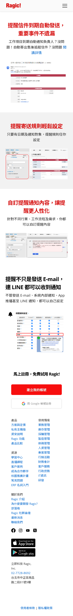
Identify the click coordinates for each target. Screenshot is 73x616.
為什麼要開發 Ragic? (24, 504)
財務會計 (44, 462)
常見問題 (17, 480)
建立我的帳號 (36, 390)
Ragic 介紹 (18, 499)
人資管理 (44, 448)
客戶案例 (17, 466)
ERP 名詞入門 (20, 485)
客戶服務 (44, 466)
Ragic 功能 (18, 439)
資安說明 (17, 434)
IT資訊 (42, 475)
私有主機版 (18, 429)
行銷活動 (44, 457)
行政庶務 (44, 471)
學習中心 (17, 457)
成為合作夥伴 (20, 471)
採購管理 (44, 434)
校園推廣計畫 (20, 476)
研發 (41, 480)
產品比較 (17, 443)
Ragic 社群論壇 (21, 513)
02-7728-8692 (21, 573)
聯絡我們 (17, 522)
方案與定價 (18, 425)
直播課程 (17, 462)
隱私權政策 (45, 608)
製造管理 (44, 439)
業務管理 (44, 425)
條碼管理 (44, 443)
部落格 (15, 508)
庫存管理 (44, 429)
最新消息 (17, 517)
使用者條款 (27, 608)
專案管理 (44, 452)
